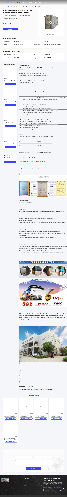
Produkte (18, 2)
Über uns (30, 2)
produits (8, 6)
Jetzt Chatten (11, 29)
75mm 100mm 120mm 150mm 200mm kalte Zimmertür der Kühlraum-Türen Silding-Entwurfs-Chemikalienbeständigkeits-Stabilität (26, 416)
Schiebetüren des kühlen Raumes (38, 389)
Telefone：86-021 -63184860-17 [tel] (9, 481)
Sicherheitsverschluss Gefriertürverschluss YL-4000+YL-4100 (10, 416)
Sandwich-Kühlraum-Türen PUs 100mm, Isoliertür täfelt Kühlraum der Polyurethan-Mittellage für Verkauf (10, 144)
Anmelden (60, 490)
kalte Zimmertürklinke (48, 389)
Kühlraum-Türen (13, 6)
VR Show (24, 2)
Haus (14, 2)
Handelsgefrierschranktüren (27, 389)
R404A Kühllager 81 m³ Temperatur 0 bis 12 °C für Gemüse (41, 416)
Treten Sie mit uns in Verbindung (38, 3)
